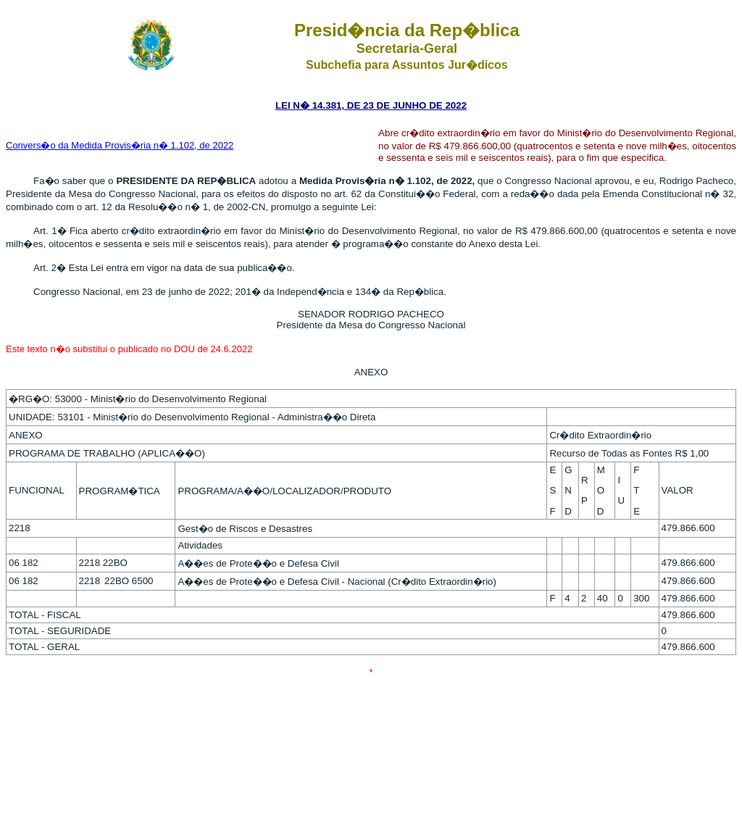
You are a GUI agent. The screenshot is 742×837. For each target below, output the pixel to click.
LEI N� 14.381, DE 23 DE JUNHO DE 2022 (371, 105)
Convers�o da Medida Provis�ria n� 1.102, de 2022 (119, 145)
